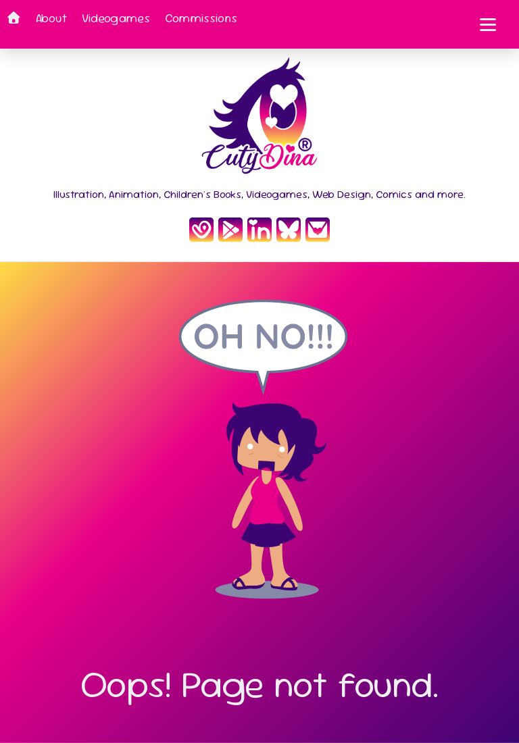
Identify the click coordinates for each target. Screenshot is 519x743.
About (51, 18)
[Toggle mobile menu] (488, 25)
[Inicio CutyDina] (259, 120)
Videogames (116, 18)
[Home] (14, 25)
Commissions (201, 18)
